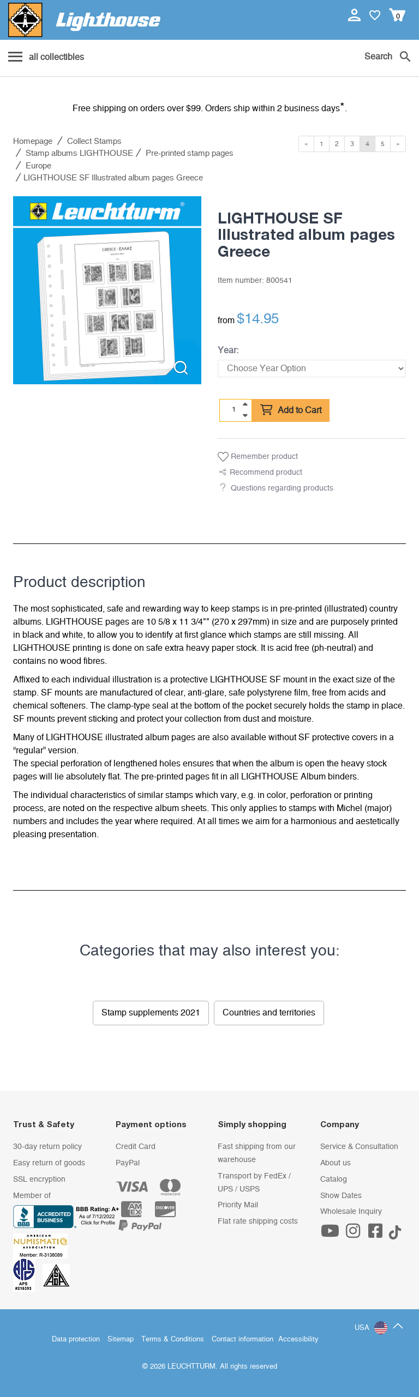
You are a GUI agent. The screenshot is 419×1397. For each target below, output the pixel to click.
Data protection (76, 1339)
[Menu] (46, 58)
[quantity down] (245, 415)
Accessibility (298, 1339)
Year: (228, 350)
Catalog (333, 1179)
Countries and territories (269, 1012)
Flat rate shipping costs (258, 1221)
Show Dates (341, 1196)
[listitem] (107, 290)
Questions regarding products (282, 488)
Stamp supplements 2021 (150, 1012)
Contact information (242, 1339)
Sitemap (120, 1339)
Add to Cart (290, 410)
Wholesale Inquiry (351, 1211)
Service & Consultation (359, 1147)
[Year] (312, 368)
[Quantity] (234, 410)
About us (335, 1163)
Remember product (258, 457)
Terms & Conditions (172, 1339)
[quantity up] (245, 404)
